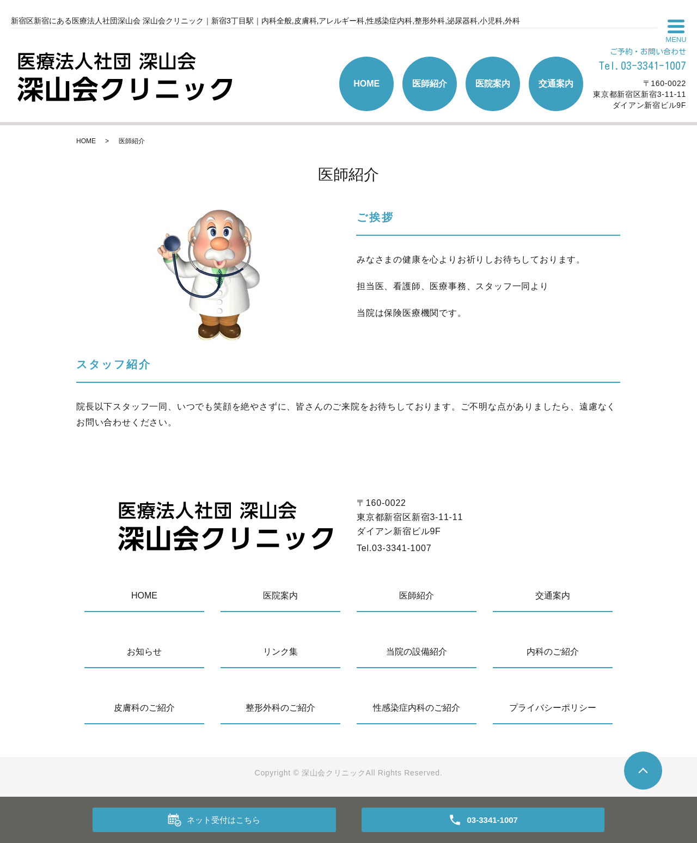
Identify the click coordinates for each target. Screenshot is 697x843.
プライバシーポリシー (552, 707)
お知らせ (144, 651)
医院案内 (492, 83)
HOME (366, 83)
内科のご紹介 (553, 651)
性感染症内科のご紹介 (416, 707)
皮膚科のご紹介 (144, 707)
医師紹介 (429, 83)
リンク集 (280, 651)
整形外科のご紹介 (280, 707)
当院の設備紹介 (416, 651)
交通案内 (556, 83)
